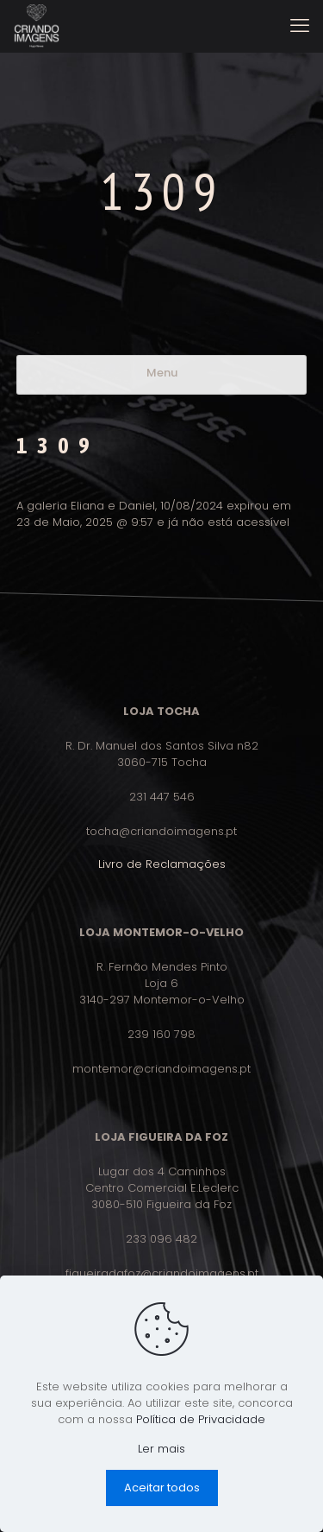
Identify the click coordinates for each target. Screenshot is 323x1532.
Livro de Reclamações (162, 864)
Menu (161, 372)
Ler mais (161, 1448)
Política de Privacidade (200, 1419)
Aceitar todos (162, 1487)
